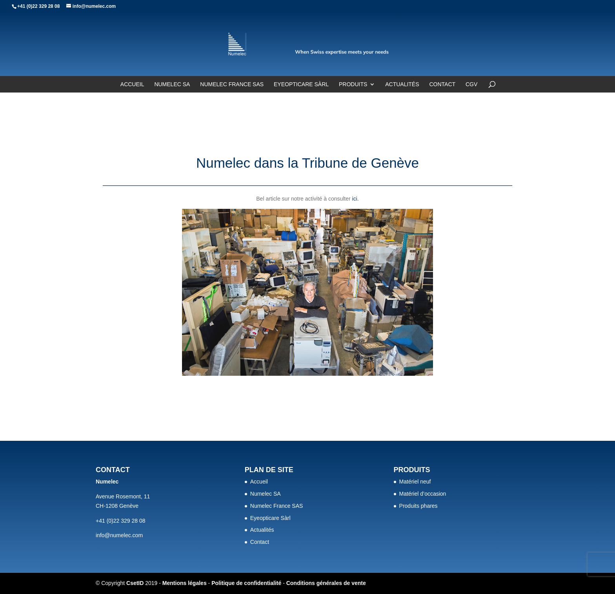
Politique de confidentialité (246, 583)
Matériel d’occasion (422, 494)
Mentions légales (184, 583)
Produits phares (418, 506)
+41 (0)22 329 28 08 (38, 6)
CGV (471, 84)
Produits (353, 84)
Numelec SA (172, 84)
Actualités (402, 84)
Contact (442, 84)
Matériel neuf (415, 481)
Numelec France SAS (232, 84)
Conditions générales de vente (326, 583)
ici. (355, 199)
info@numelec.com (119, 535)
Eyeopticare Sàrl (301, 84)
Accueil (132, 84)
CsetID (135, 583)
